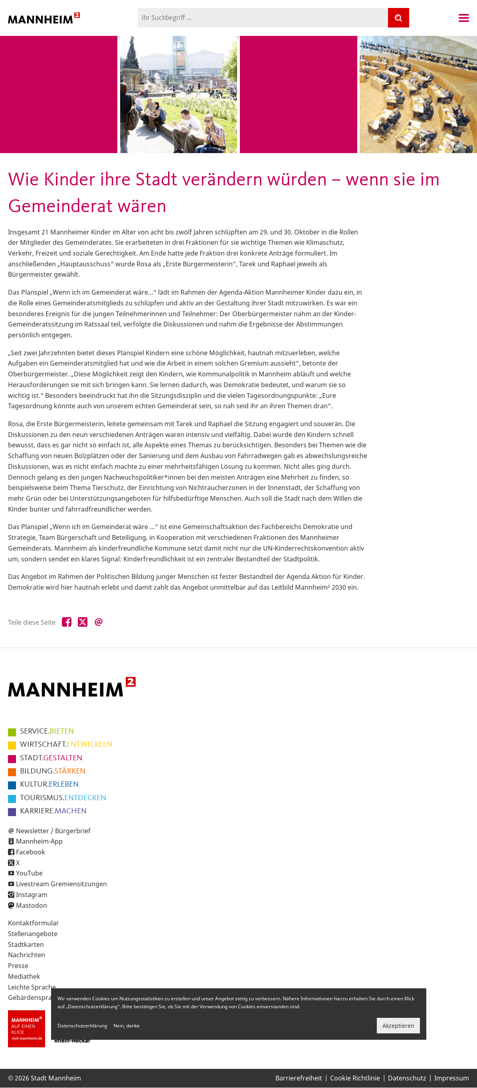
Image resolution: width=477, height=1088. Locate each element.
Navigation (464, 18)
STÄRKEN (52, 771)
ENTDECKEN (63, 798)
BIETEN (47, 732)
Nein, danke (126, 1025)
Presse (18, 965)
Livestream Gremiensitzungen (61, 883)
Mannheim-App (39, 841)
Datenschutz (407, 1078)
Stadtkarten (26, 944)
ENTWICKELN (66, 745)
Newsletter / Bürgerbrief (53, 830)
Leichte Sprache (32, 987)
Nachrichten (26, 954)
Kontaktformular (33, 923)
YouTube (29, 873)
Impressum (451, 1078)
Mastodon (31, 905)
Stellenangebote (32, 933)
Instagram (32, 894)
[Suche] (398, 18)
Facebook (30, 852)
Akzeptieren (398, 1025)
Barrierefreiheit (298, 1078)
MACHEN (53, 811)
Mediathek (24, 976)
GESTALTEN (51, 758)
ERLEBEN (49, 785)
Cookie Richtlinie (355, 1078)
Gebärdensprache (35, 997)
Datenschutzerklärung (82, 1025)
